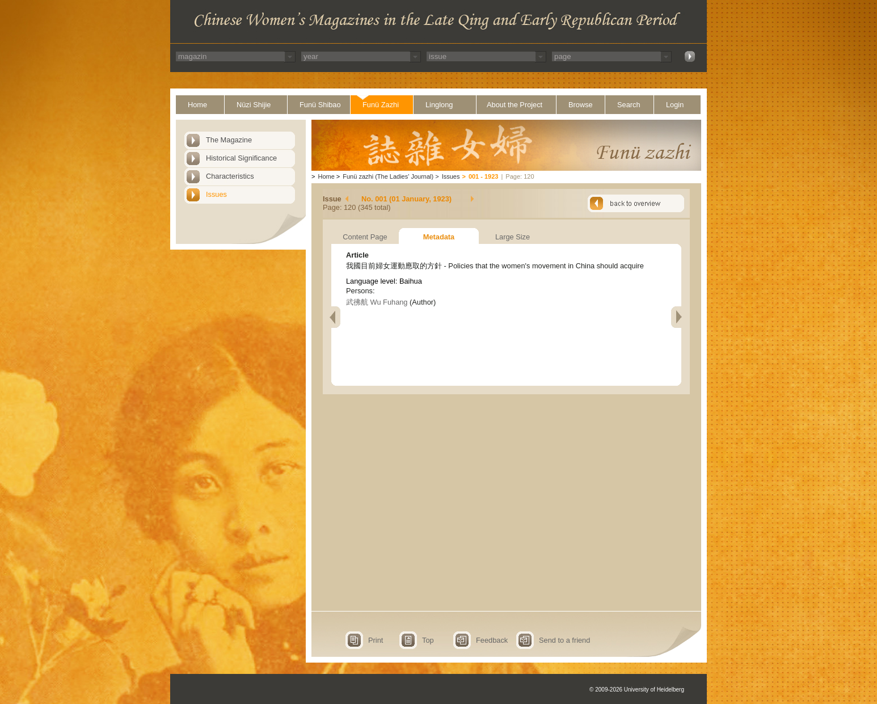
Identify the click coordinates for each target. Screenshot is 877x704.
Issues (216, 194)
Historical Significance (241, 158)
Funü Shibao (320, 104)
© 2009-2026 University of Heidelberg (636, 689)
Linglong (439, 104)
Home (197, 104)
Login (675, 104)
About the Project (514, 104)
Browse (580, 104)
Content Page (365, 237)
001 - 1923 (484, 176)
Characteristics (230, 176)
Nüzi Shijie (254, 104)
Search (628, 104)
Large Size (512, 237)
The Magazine (229, 140)
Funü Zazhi (380, 104)
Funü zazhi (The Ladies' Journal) (388, 176)
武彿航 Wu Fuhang (376, 302)
